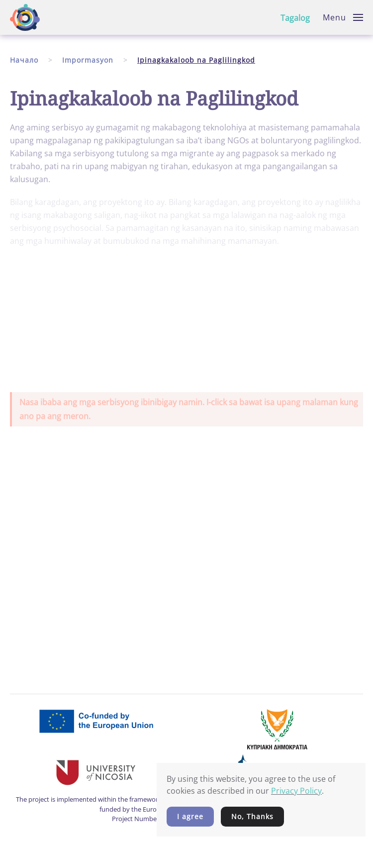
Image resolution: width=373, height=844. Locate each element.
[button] (343, 17)
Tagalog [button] (295, 17)
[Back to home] (25, 17)
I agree (190, 816)
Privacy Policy (296, 790)
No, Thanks (252, 816)
